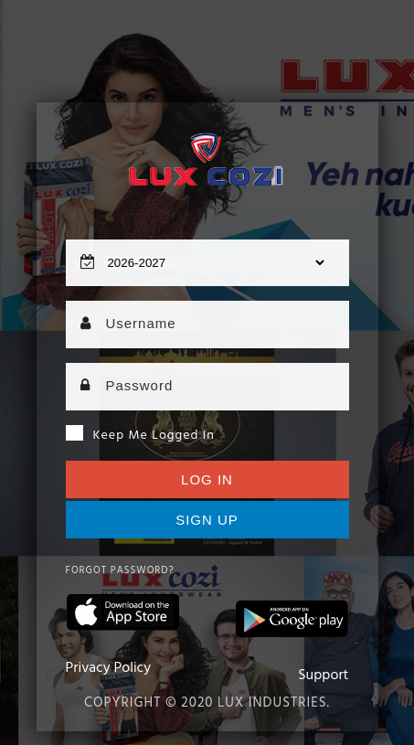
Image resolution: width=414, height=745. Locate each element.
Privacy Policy (109, 668)
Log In (207, 479)
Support (323, 675)
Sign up (207, 519)
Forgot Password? (120, 570)
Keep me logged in (140, 435)
